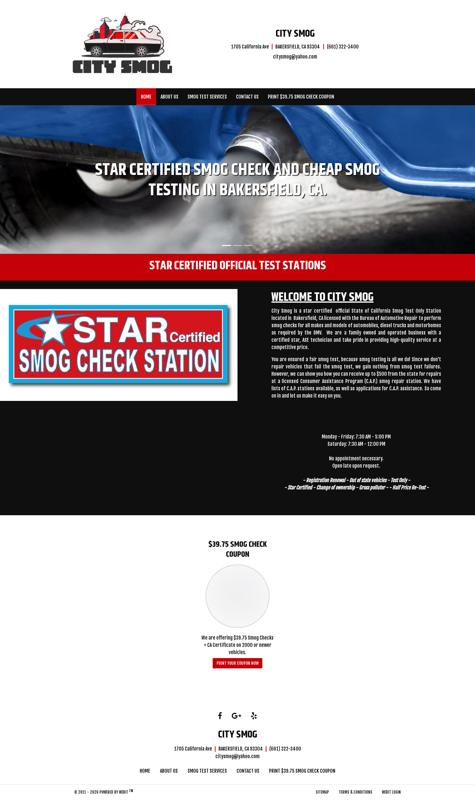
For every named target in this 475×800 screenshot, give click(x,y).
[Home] (122, 43)
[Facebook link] (220, 716)
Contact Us (247, 97)
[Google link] (236, 716)
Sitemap (322, 792)
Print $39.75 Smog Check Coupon (301, 97)
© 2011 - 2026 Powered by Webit (103, 792)
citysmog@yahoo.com (295, 57)
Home (148, 95)
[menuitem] (146, 96)
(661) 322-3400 (343, 47)
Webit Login (391, 792)
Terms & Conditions (355, 792)
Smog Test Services (207, 97)
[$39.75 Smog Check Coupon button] (237, 596)
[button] (35, 179)
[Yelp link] (254, 716)
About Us (169, 97)
